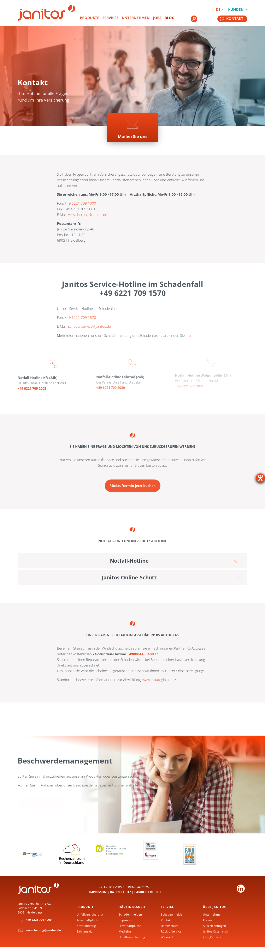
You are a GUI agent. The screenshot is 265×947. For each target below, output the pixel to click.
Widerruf (167, 937)
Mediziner (126, 931)
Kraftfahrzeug (86, 926)
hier (189, 335)
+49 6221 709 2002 (32, 385)
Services (110, 17)
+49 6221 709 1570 (80, 317)
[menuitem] (89, 19)
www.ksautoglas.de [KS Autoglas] (157, 679)
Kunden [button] (235, 9)
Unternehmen (136, 17)
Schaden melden (130, 914)
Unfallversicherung (90, 914)
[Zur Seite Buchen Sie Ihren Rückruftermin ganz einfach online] (132, 482)
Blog (169, 17)
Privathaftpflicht (88, 920)
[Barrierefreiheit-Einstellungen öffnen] (260, 478)
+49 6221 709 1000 (80, 203)
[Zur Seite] (132, 127)
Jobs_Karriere (212, 937)
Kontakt (166, 920)
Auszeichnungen (214, 926)
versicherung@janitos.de (87, 214)
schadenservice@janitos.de (89, 326)
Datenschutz (120, 892)
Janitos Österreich (215, 931)
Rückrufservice (171, 931)
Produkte (89, 17)
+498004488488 (140, 654)
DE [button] (218, 9)
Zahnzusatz (85, 931)
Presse (207, 920)
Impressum (98, 892)
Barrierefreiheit (147, 892)
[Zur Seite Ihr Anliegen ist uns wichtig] (41, 803)
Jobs (157, 17)
